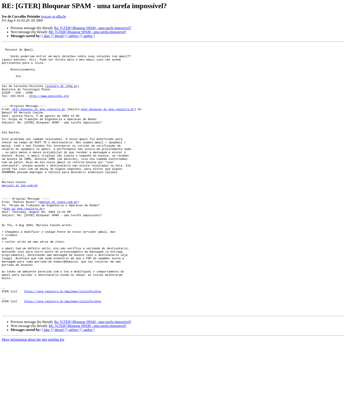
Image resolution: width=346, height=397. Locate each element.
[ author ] (88, 36)
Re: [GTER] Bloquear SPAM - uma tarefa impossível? (92, 28)
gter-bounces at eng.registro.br (39, 122)
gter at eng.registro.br (23, 242)
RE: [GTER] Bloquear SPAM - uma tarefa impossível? (87, 32)
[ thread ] (59, 36)
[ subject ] (73, 36)
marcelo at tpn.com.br (20, 214)
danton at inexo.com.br (59, 234)
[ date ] (47, 36)
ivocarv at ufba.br (53, 16)
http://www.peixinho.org (49, 106)
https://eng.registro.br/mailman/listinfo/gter (63, 341)
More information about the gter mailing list (33, 393)
